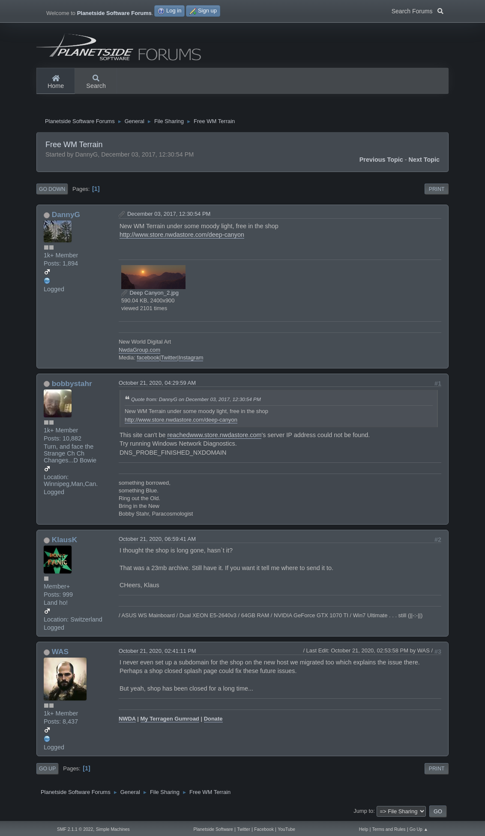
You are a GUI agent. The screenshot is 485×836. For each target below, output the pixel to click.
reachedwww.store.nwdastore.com (214, 436)
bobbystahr (72, 384)
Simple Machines (113, 829)
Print (437, 190)
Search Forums (417, 10)
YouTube (286, 829)
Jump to (363, 812)
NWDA (127, 720)
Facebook (264, 829)
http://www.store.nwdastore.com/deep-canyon (182, 235)
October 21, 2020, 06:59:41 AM (157, 540)
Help (363, 829)
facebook (148, 358)
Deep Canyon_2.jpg (150, 294)
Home (56, 82)
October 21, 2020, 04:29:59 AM (157, 384)
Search (96, 82)
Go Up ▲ (419, 829)
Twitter (169, 358)
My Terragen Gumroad (170, 720)
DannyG (66, 215)
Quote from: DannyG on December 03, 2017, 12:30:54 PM (196, 400)
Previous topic (381, 160)
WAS (60, 653)
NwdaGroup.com (139, 350)
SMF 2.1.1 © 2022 (75, 829)
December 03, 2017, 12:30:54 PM (168, 215)
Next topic (424, 160)
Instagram (191, 358)
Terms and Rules (389, 829)
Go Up (47, 770)
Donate (213, 720)
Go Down (52, 190)
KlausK (65, 541)
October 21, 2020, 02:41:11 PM (157, 652)
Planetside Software (213, 829)
